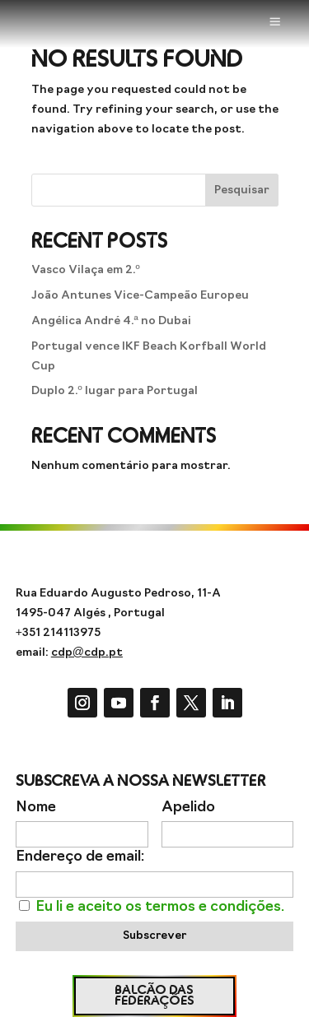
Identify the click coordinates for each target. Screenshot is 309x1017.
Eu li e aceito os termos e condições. (159, 907)
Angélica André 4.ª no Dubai (111, 321)
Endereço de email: (80, 857)
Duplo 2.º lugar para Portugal (114, 391)
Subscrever (154, 936)
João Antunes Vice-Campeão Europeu (140, 296)
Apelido (188, 808)
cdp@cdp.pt (87, 653)
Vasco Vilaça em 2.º (85, 270)
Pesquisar (241, 190)
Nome (36, 808)
